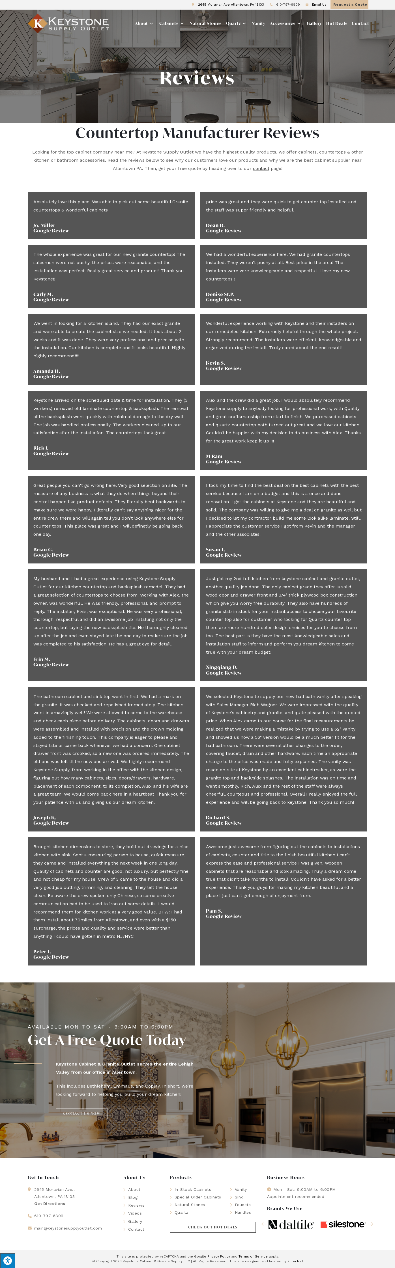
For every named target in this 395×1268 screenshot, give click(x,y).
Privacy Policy (218, 1256)
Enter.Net (295, 1261)
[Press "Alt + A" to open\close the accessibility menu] (7, 1260)
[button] (213, 1227)
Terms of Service (253, 1256)
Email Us (315, 5)
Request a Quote (350, 5)
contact (261, 168)
